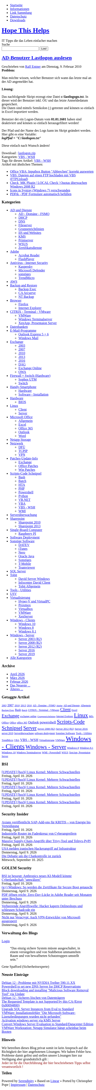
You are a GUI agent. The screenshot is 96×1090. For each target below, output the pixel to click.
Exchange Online (30, 368)
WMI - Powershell (51, 752)
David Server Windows (34, 579)
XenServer (25, 616)
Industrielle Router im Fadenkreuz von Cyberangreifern (39, 833)
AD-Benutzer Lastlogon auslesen (37, 57)
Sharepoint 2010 (29, 522)
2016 (21, 360)
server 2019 (7, 733)
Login (6, 941)
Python (23, 496)
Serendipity (26, 1081)
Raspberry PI (27, 533)
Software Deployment (25, 537)
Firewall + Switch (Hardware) (30, 375)
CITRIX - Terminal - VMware (30, 311)
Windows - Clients (22, 620)
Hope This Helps (25, 30)
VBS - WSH (26, 157)
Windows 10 (26, 624)
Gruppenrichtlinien (31, 229)
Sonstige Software (22, 541)
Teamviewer (26, 567)
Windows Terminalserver (35, 319)
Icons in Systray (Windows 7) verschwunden (40, 190)
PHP (21, 488)
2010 (21, 353)
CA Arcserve (27, 293)
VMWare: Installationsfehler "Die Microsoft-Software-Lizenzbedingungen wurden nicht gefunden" (38, 1014)
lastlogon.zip (26, 153)
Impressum (18, 1084)
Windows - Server (22, 635)
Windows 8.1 (27, 631)
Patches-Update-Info (24, 458)
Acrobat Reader (29, 255)
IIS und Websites (29, 232)
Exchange (16, 342)
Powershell (25, 492)
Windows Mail (28, 338)
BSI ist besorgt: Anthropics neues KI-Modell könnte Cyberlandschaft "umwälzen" (37, 877)
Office (13, 722)
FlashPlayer (26, 259)
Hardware (25, 390)
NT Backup (26, 296)
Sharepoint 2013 (29, 526)
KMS (22, 236)
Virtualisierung (20, 597)
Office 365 (25, 428)
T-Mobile (24, 563)
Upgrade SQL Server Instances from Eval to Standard (38, 1009)
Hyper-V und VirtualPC (34, 601)
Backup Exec (27, 289)
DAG (22, 364)
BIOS (22, 402)
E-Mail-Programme (23, 330)
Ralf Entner (33, 66)
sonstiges (24, 274)
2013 (21, 357)
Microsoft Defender (31, 270)
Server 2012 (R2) (30, 646)
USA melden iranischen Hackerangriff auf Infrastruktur (39, 848)
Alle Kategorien (21, 658)
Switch (23, 383)
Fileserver (25, 225)
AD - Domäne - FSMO (33, 214)
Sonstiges (24, 560)
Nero (21, 552)
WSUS (23, 244)
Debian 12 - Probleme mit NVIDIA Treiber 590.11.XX (38, 982)
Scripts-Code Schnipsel (26, 473)
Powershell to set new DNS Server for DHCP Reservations (41, 986)
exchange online (28, 716)
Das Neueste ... (20, 685)
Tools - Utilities (20, 590)
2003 (21, 345)
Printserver (25, 240)
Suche (6, 44)
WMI (22, 511)
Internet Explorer (30, 308)
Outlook (23, 432)
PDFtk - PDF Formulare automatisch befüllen (40, 194)
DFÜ (21, 447)
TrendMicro (26, 278)
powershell (48, 722)
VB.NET (24, 500)
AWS (13, 281)
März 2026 (17, 678)
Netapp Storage (20, 439)
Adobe (14, 251)
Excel (22, 424)
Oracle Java (26, 556)
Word (22, 436)
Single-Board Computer (26, 530)
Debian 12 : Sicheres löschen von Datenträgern (33, 998)
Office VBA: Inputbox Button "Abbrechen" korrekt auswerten (51, 171)
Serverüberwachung (23, 515)
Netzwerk (16, 443)
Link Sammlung (21, 12)
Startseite (16, 5)
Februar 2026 (19, 681)
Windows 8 (26, 627)
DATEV (23, 545)
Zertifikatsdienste (30, 248)
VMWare (24, 315)
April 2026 (17, 674)
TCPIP (23, 451)
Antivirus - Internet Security (29, 263)
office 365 (22, 722)
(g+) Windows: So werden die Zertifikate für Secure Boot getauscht (47, 887)
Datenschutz (18, 16)
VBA (22, 503)
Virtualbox (25, 609)
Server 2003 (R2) (30, 639)
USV (13, 594)
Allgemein (25, 421)
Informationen (19, 9)
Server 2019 (26, 654)
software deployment (45, 733)
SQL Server (18, 571)
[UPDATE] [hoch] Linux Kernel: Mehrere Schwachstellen (41, 772)
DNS (21, 221)
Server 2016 (26, 650)
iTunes (22, 548)
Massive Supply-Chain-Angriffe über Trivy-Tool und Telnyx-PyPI (46, 841)
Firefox (23, 304)
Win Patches (26, 469)
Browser (15, 300)
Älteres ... (16, 689)
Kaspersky (25, 266)
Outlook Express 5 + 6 (33, 334)
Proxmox (24, 605)
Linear (55, 1081)
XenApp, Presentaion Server (37, 323)
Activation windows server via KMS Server (31, 1020)
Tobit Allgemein (29, 586)
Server (22, 413)
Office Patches (28, 466)
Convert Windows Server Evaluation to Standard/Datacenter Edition (47, 1024)
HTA (21, 484)
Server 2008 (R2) (30, 642)
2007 (21, 349)
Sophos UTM (27, 379)
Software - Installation (33, 394)
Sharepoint (17, 518)
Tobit (13, 575)
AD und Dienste (21, 210)
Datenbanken (19, 327)
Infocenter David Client (34, 582)
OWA (22, 372)
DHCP (22, 217)
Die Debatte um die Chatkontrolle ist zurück (31, 856)
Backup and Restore (23, 285)
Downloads (17, 20)
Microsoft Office (21, 417)
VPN (21, 454)
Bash (21, 477)
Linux (14, 405)
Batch (22, 481)
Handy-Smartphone (23, 387)
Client (22, 409)
